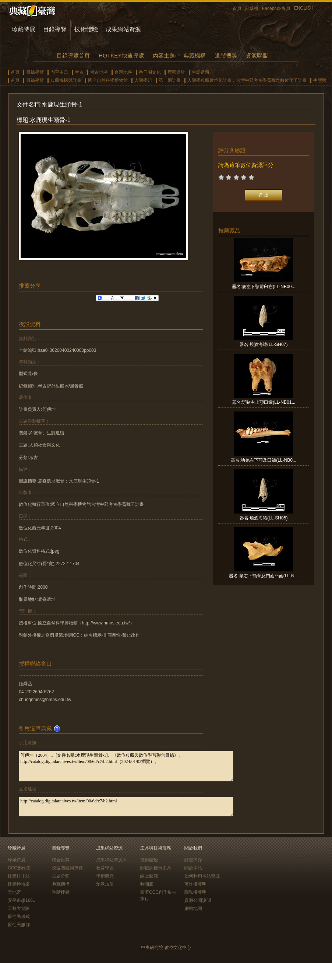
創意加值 (105, 884)
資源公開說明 (197, 900)
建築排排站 (19, 876)
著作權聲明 (195, 884)
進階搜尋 (226, 55)
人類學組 (143, 80)
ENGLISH (304, 8)
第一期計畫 (170, 80)
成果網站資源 (123, 29)
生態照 (319, 80)
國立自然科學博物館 (108, 80)
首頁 (237, 8)
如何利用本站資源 (202, 876)
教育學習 (105, 868)
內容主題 (164, 55)
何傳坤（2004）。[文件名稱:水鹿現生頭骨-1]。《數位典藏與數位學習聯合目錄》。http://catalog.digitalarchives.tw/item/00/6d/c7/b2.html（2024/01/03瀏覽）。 (126, 766)
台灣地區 (123, 72)
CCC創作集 (19, 868)
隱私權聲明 (195, 892)
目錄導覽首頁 (73, 55)
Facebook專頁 (276, 8)
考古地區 (99, 72)
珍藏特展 (23, 29)
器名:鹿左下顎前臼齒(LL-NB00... (264, 286)
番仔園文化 (150, 72)
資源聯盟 (257, 55)
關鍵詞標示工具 (155, 868)
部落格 (251, 8)
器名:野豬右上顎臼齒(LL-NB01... (264, 402)
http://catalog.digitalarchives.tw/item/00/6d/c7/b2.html (126, 806)
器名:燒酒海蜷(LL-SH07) (264, 344)
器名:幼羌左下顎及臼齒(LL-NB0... (263, 460)
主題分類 (61, 876)
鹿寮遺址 (176, 72)
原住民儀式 (19, 916)
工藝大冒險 (19, 908)
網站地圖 (193, 908)
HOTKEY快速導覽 (121, 55)
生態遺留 (200, 72)
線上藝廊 (149, 876)
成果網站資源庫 (111, 859)
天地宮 (14, 892)
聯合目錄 (61, 859)
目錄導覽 (55, 29)
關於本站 (193, 868)
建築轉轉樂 (19, 884)
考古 (79, 72)
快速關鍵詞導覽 (67, 868)
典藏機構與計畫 (65, 80)
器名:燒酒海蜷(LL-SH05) (264, 518)
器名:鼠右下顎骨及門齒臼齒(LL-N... (263, 575)
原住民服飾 (19, 924)
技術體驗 (86, 29)
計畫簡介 (193, 859)
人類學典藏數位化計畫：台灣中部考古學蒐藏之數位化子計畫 (247, 80)
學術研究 (105, 876)
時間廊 (146, 884)
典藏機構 (195, 55)
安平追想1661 (21, 900)
